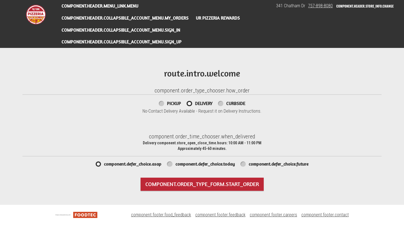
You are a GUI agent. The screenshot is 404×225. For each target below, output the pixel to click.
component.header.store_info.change (365, 6)
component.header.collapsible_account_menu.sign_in (120, 30)
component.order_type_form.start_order (202, 183)
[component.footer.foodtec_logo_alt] (76, 214)
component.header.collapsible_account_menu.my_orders (125, 18)
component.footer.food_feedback (161, 214)
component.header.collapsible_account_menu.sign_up (121, 42)
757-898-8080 (320, 5)
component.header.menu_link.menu (99, 6)
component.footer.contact (325, 214)
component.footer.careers (273, 214)
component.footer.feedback (220, 214)
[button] (35, 14)
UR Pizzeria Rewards (218, 18)
